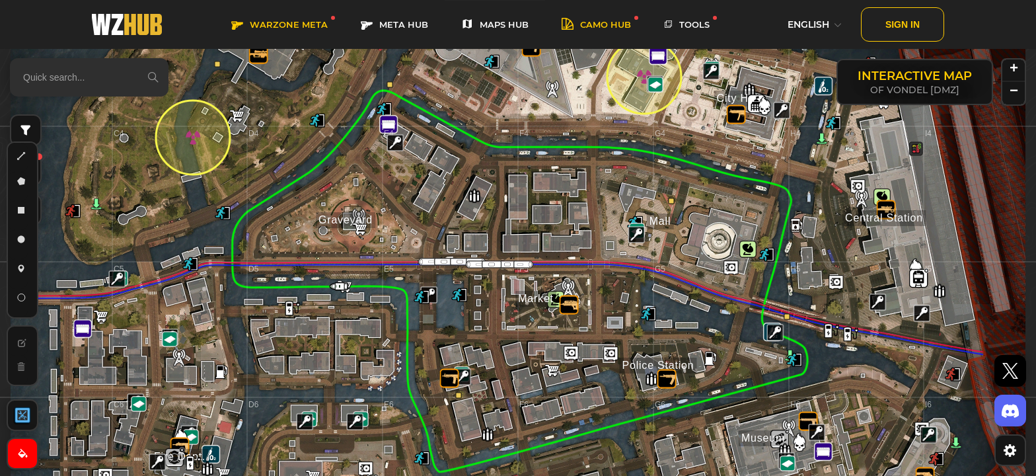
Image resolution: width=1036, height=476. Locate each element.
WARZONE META (279, 25)
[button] (157, 462)
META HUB (394, 25)
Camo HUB (596, 25)
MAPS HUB (495, 25)
